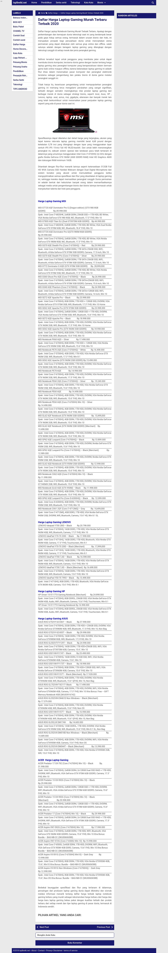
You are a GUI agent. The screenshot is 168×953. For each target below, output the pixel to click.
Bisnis (102, 2)
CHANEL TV (18, 31)
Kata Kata (88, 2)
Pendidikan (46, 2)
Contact (41, 950)
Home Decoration (21, 49)
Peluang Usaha (20, 66)
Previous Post (103, 927)
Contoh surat (19, 40)
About (33, 950)
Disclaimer (57, 950)
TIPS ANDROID (20, 89)
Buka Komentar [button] (75, 943)
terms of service (70, 950)
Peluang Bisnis (20, 62)
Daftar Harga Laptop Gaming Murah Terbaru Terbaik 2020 (74, 21)
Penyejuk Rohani (21, 75)
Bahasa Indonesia (21, 17)
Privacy (49, 950)
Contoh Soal (19, 35)
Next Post (44, 927)
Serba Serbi (18, 80)
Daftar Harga (19, 44)
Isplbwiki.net (20, 2)
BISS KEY (17, 22)
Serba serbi (61, 2)
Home (34, 2)
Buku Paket (18, 26)
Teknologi (75, 2)
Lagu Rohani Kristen (22, 58)
